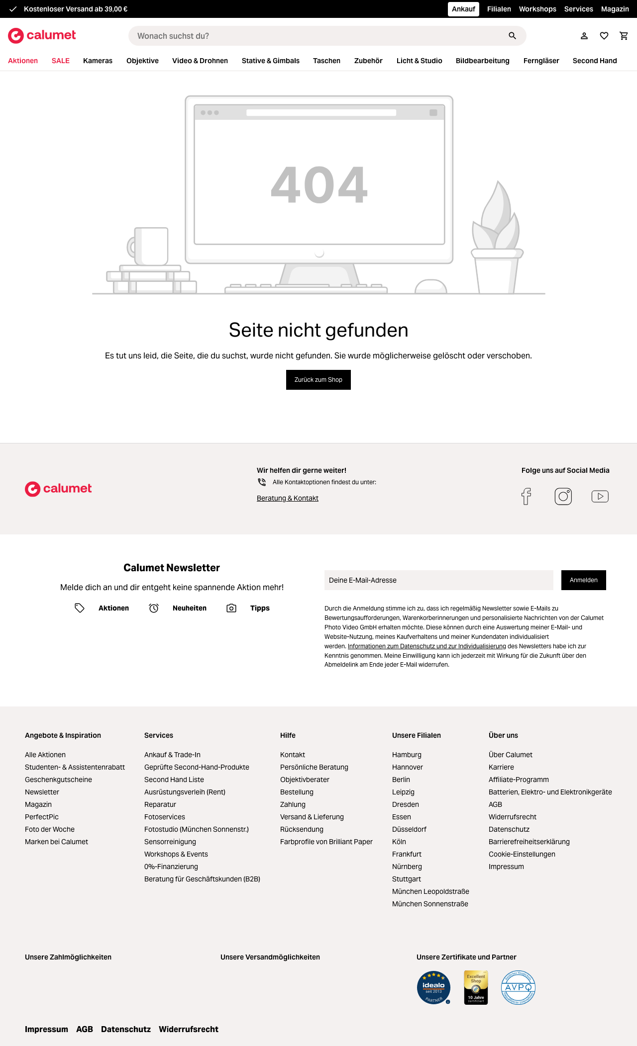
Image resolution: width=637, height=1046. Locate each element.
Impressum (506, 866)
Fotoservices (164, 816)
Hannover (407, 767)
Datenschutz (509, 829)
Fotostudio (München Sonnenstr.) (196, 829)
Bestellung (297, 791)
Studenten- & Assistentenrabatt (75, 767)
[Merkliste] (604, 36)
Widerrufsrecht (512, 816)
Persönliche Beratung (314, 767)
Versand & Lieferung (312, 816)
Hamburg (407, 754)
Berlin (401, 779)
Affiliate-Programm (519, 779)
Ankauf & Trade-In (172, 754)
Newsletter (42, 791)
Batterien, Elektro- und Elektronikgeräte (550, 791)
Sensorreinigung (170, 841)
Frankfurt (407, 854)
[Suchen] (513, 36)
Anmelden (584, 580)
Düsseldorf (409, 829)
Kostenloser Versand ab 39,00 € (75, 8)
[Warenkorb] (624, 36)
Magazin (615, 8)
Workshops (537, 8)
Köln (399, 841)
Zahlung (293, 804)
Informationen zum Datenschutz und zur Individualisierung (427, 646)
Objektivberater (304, 779)
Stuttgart (406, 878)
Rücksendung (301, 829)
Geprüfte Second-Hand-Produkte (196, 767)
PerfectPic (42, 816)
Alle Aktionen (45, 754)
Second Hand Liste (174, 779)
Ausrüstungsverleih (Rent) (184, 791)
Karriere (501, 767)
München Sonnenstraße (430, 903)
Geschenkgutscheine (58, 779)
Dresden (405, 804)
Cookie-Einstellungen (522, 854)
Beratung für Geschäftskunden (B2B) (202, 878)
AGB (495, 804)
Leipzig (403, 791)
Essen (401, 816)
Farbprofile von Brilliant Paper (326, 841)
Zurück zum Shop (318, 379)
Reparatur (160, 804)
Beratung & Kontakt (287, 498)
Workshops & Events (176, 854)
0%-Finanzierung (171, 866)
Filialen (499, 8)
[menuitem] (29, 61)
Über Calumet (510, 754)
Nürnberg (407, 866)
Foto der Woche (50, 829)
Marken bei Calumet (56, 841)
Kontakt (292, 754)
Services (578, 8)
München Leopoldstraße (430, 891)
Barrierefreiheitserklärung (529, 841)
